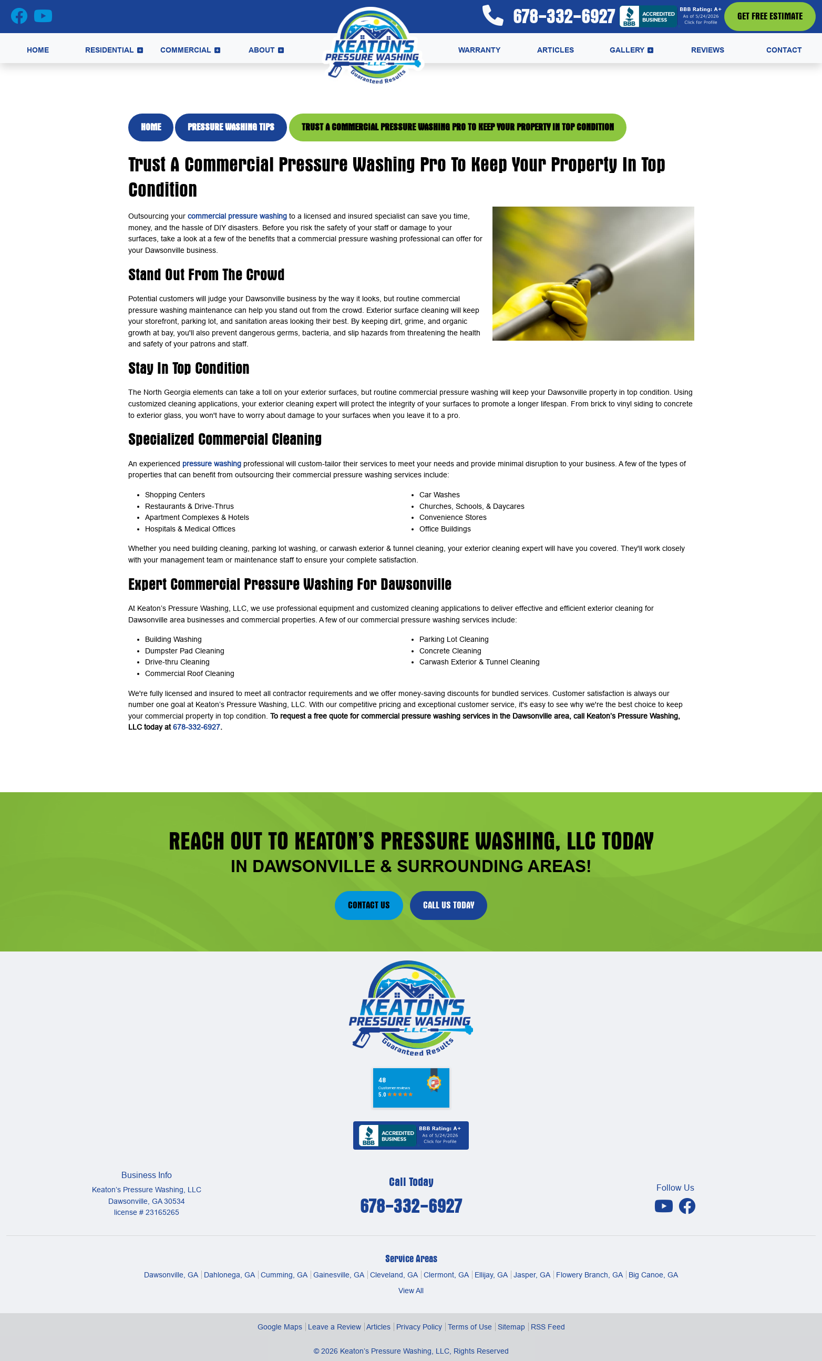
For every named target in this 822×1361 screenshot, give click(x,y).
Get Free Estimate (770, 16)
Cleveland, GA (394, 1275)
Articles (378, 1327)
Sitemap (511, 1327)
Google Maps (280, 1327)
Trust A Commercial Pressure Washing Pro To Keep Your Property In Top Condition (458, 127)
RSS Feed (548, 1327)
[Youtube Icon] (664, 1206)
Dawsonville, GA (171, 1275)
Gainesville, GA (338, 1275)
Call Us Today (448, 905)
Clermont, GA (446, 1275)
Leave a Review (334, 1327)
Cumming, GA (284, 1275)
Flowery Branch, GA (589, 1275)
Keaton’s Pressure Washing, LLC (394, 1351)
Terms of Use (470, 1327)
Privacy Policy (419, 1327)
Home (151, 127)
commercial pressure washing (237, 216)
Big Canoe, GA (653, 1275)
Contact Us (369, 905)
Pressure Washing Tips (231, 127)
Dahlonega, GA (229, 1275)
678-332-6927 (548, 16)
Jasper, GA (531, 1275)
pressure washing (211, 463)
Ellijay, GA (491, 1275)
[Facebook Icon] (20, 19)
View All (411, 1290)
